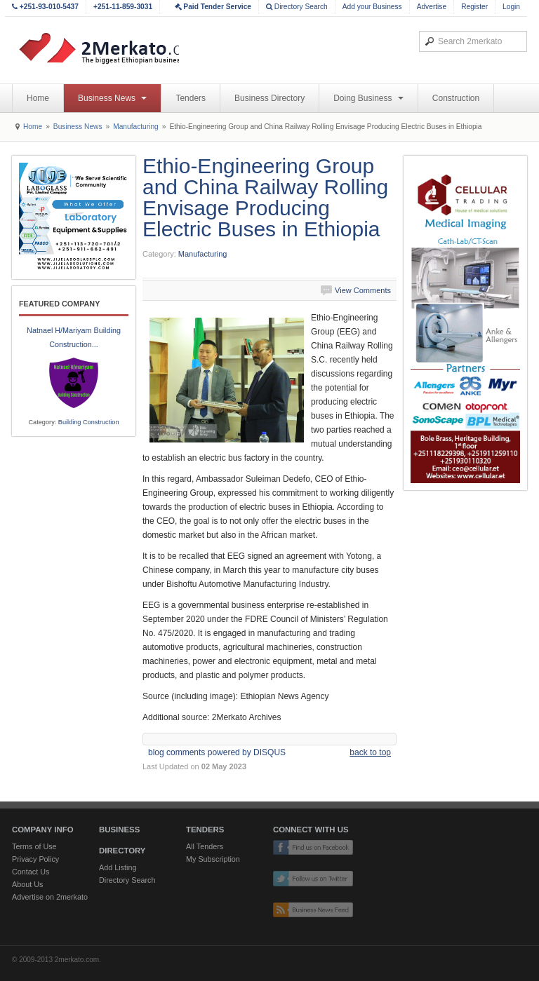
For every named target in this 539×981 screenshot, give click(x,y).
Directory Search (297, 7)
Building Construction (88, 422)
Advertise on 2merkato (50, 897)
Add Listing (117, 867)
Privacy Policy (35, 859)
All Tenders (204, 846)
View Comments (363, 290)
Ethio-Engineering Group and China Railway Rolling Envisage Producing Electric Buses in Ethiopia (265, 197)
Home (38, 98)
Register (474, 7)
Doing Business (368, 98)
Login (511, 7)
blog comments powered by (217, 752)
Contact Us (30, 871)
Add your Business (372, 7)
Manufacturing (136, 126)
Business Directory (269, 98)
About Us (27, 884)
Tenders (190, 98)
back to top (370, 752)
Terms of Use (34, 846)
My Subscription (213, 859)
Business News (112, 98)
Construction (455, 98)
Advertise (431, 7)
